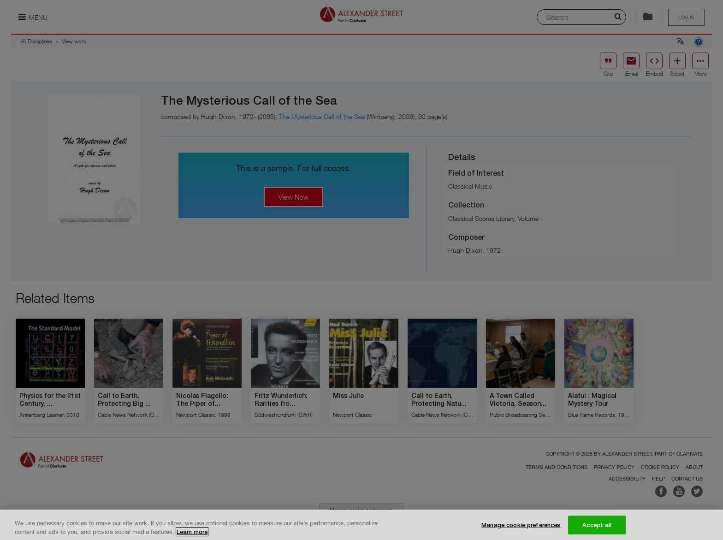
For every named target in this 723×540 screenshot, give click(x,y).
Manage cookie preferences (520, 528)
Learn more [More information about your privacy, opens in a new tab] (192, 535)
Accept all (596, 528)
